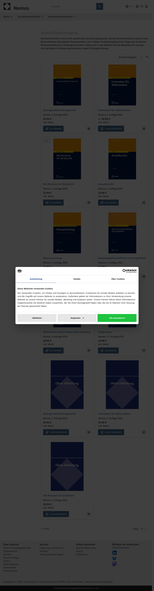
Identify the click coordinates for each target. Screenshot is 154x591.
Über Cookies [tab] (118, 279)
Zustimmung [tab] (36, 279)
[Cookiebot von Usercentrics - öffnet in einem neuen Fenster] (124, 271)
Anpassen (77, 318)
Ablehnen (37, 318)
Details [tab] (77, 279)
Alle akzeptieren (117, 318)
